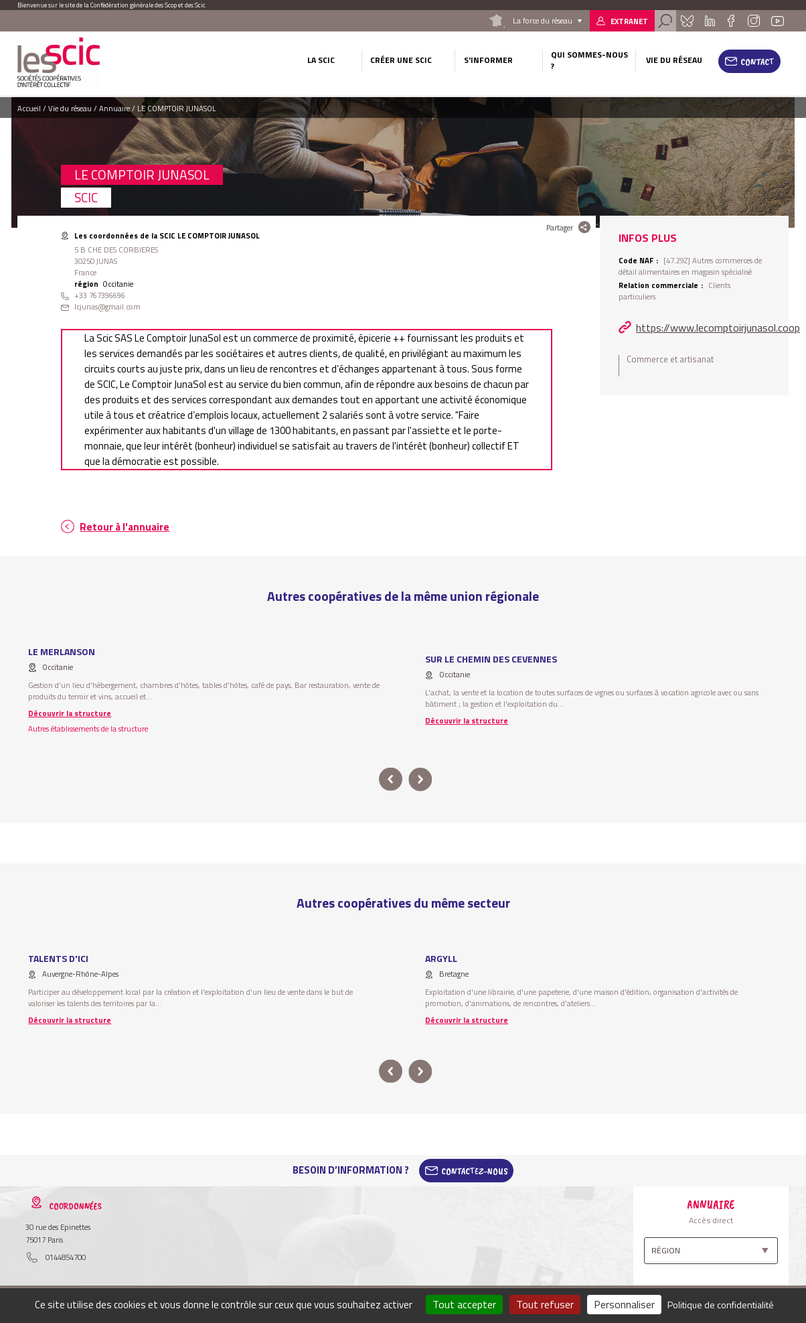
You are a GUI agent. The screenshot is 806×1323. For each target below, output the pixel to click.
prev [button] (390, 779)
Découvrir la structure (69, 713)
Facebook (731, 20)
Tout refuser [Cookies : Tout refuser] (545, 1304)
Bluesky (687, 20)
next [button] (420, 779)
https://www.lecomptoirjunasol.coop (718, 328)
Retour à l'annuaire (124, 527)
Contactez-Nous (474, 1170)
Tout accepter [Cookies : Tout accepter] (464, 1304)
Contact (757, 62)
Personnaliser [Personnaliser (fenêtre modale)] (624, 1304)
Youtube (777, 20)
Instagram (753, 20)
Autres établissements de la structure (88, 728)
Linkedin (709, 20)
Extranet (629, 21)
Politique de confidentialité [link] (720, 1305)
